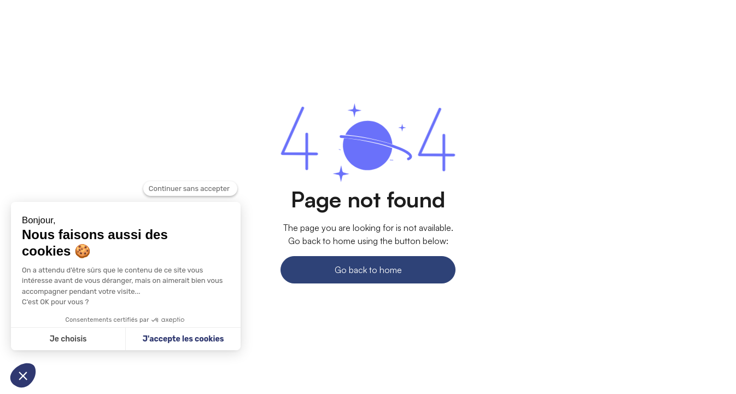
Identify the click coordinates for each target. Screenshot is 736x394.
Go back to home (368, 269)
